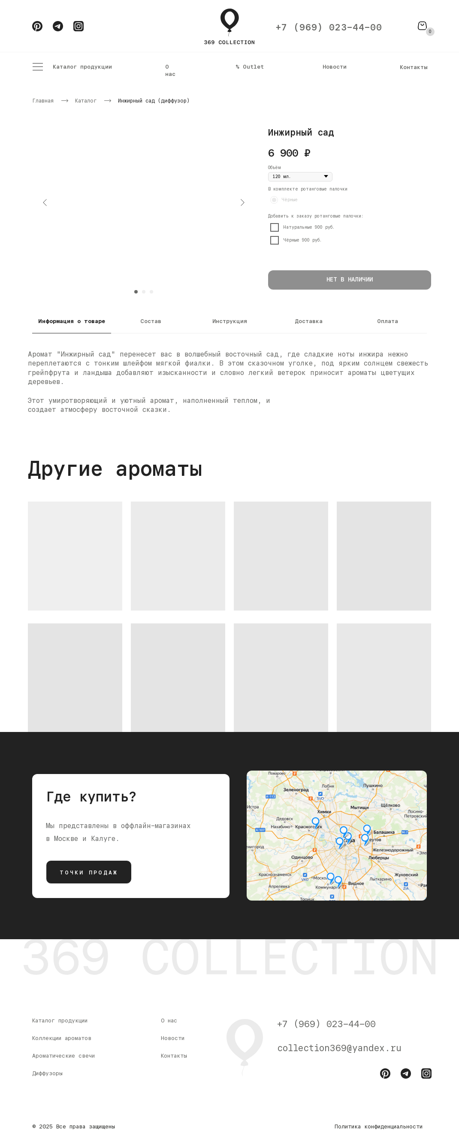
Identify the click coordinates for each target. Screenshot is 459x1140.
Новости (335, 66)
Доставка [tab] (309, 321)
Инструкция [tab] (229, 321)
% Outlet (250, 66)
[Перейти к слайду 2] (143, 291)
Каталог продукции (82, 66)
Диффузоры (47, 1073)
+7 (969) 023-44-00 (329, 27)
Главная (43, 100)
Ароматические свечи (63, 1055)
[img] (337, 836)
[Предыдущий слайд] (45, 202)
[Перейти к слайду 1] (136, 291)
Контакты (414, 67)
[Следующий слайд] (242, 202)
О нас (170, 70)
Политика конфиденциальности (379, 1126)
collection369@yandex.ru (339, 1047)
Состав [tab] (150, 321)
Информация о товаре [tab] (71, 321)
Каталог (86, 100)
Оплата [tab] (387, 321)
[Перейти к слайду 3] (151, 291)
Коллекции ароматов (61, 1037)
